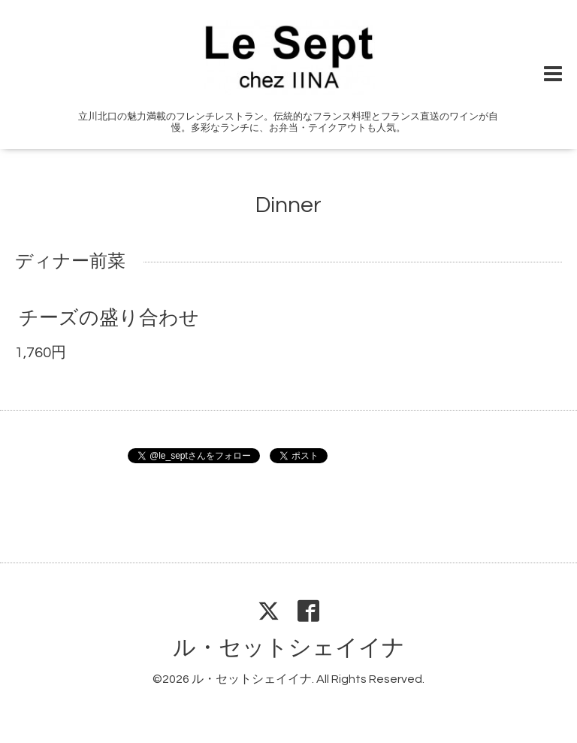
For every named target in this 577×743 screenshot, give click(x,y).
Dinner (288, 205)
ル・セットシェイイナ (289, 648)
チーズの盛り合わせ (109, 318)
